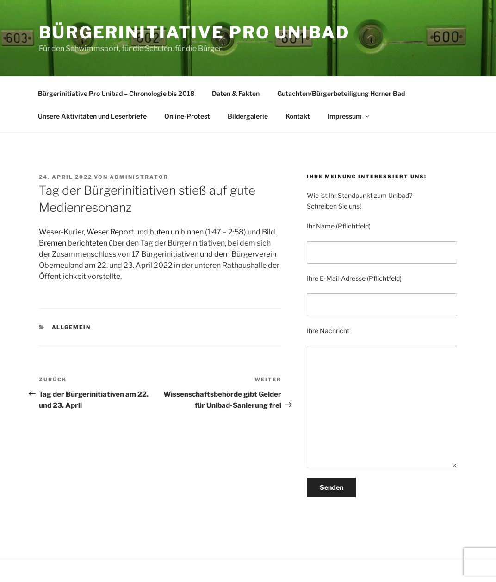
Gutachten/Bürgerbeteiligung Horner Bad (341, 93)
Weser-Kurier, (62, 232)
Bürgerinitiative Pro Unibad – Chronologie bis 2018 (116, 93)
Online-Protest (187, 116)
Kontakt (297, 116)
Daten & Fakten (236, 93)
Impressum (349, 116)
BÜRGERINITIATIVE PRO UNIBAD (194, 32)
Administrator (139, 177)
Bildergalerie (248, 116)
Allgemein (71, 327)
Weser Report (110, 232)
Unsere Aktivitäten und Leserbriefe (92, 116)
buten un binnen (176, 232)
